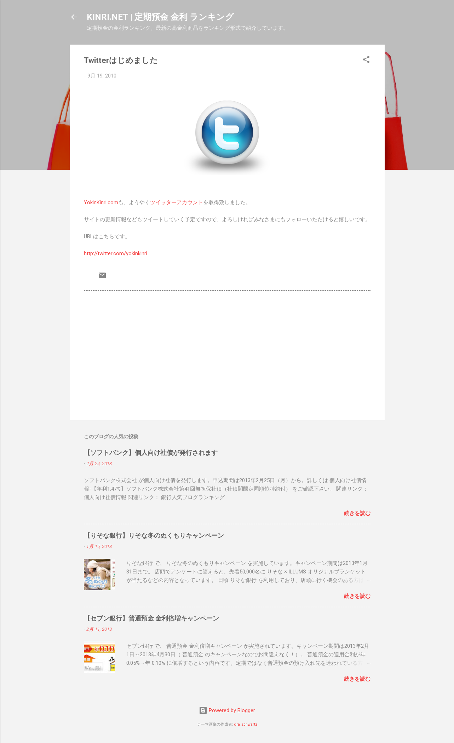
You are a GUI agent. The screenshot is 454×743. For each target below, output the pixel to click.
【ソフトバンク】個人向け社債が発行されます (151, 452)
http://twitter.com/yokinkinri (115, 253)
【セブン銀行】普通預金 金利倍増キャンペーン (151, 618)
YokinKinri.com (101, 202)
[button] (366, 60)
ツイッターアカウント (176, 202)
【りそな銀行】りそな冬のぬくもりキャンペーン (154, 535)
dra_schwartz (245, 724)
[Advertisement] (227, 354)
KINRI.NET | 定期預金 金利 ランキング (160, 17)
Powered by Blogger (227, 710)
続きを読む (357, 513)
